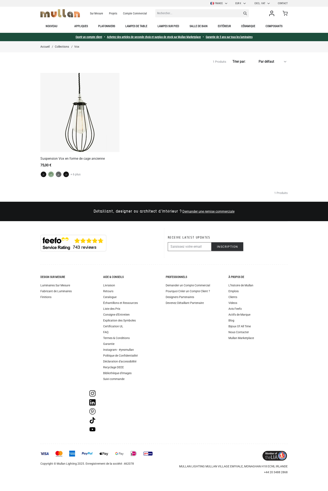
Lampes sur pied (168, 26)
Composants (273, 26)
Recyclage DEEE (113, 367)
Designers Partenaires (180, 297)
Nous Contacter (238, 332)
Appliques (81, 26)
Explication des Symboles (119, 320)
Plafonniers (106, 26)
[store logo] (60, 13)
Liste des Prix (111, 308)
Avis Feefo (235, 308)
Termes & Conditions (116, 338)
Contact (283, 3)
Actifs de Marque (239, 314)
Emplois (233, 291)
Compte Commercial (135, 13)
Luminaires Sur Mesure (55, 285)
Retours (108, 291)
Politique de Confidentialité (120, 355)
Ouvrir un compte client (89, 37)
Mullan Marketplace (241, 338)
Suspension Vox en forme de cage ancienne (72, 159)
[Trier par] (267, 61)
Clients (232, 297)
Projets (113, 13)
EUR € (240, 3)
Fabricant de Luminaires (56, 291)
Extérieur (224, 26)
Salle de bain (199, 26)
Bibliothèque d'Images (117, 373)
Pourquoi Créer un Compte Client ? (188, 291)
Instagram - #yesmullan (118, 349)
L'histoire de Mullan (240, 285)
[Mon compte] (272, 13)
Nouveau (51, 26)
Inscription (227, 246)
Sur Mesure (96, 13)
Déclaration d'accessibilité (119, 361)
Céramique (248, 26)
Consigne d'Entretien (116, 314)
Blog (231, 320)
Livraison (109, 285)
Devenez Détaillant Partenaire (185, 303)
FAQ (106, 332)
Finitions (45, 297)
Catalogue (110, 297)
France (219, 3)
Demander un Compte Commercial (188, 285)
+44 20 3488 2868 (276, 472)
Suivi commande (113, 379)
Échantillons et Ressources (120, 303)
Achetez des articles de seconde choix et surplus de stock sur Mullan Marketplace (154, 37)
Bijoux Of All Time (239, 326)
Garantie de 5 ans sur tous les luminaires (229, 37)
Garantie (108, 344)
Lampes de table (136, 26)
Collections (62, 46)
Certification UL (113, 326)
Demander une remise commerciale (208, 211)
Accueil (45, 46)
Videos (232, 303)
